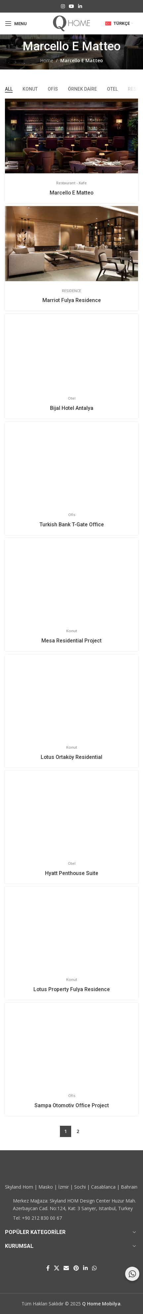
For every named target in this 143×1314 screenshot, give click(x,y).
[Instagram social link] (63, 6)
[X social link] (56, 1268)
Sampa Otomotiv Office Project (71, 1105)
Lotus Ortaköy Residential (71, 757)
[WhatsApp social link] (94, 1268)
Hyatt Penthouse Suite (71, 873)
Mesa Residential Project (71, 640)
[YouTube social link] (71, 6)
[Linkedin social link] (80, 6)
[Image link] (32, 1169)
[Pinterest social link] (76, 1268)
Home (46, 60)
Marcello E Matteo (71, 193)
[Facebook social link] (48, 1268)
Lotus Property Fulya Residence (71, 989)
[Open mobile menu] (16, 23)
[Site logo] (71, 23)
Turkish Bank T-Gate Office (71, 524)
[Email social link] (66, 1268)
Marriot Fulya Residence (71, 300)
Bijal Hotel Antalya (71, 408)
